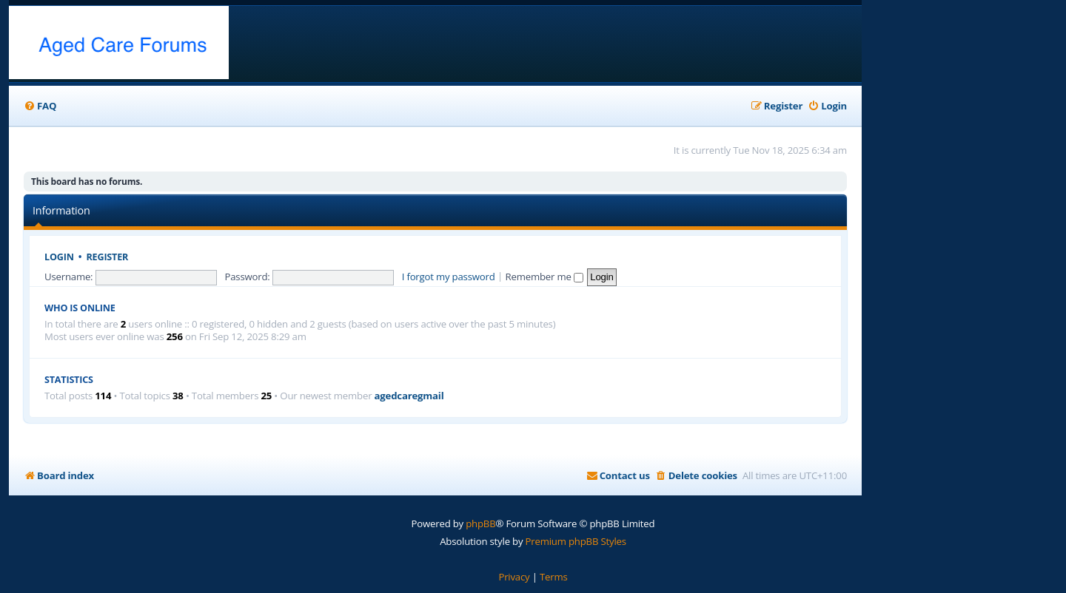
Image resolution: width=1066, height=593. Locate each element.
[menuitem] (40, 106)
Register (108, 257)
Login (59, 257)
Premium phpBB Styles (576, 541)
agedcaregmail (409, 396)
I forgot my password (448, 276)
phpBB (480, 523)
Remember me (544, 276)
